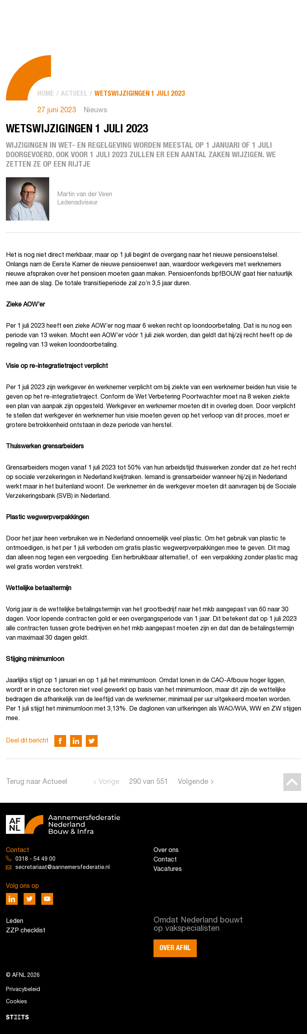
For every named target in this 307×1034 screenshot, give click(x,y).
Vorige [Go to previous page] (109, 782)
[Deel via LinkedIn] (76, 741)
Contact (165, 860)
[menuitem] (45, 94)
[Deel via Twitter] (92, 741)
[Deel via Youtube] (47, 899)
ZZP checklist (25, 931)
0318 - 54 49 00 (35, 859)
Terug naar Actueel (36, 782)
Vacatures (168, 869)
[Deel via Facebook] (60, 741)
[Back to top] (292, 782)
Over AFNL (175, 948)
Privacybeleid (23, 989)
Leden (14, 921)
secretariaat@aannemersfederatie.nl (62, 867)
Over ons (166, 850)
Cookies (16, 1001)
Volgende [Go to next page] (193, 782)
